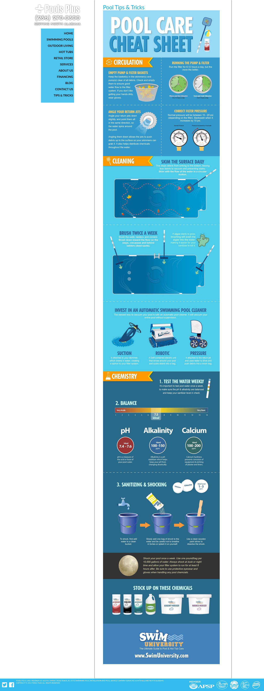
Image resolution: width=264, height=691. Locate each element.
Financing (65, 76)
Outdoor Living (60, 45)
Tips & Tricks (63, 95)
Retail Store (63, 58)
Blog (69, 83)
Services (66, 64)
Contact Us (64, 89)
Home (68, 33)
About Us (66, 70)
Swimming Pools (60, 39)
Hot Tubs (66, 52)
